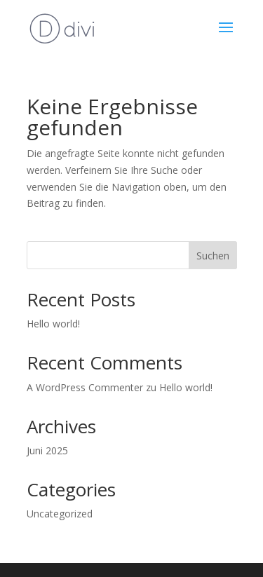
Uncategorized (60, 513)
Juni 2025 (47, 450)
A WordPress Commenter (85, 387)
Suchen (212, 255)
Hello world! (53, 323)
